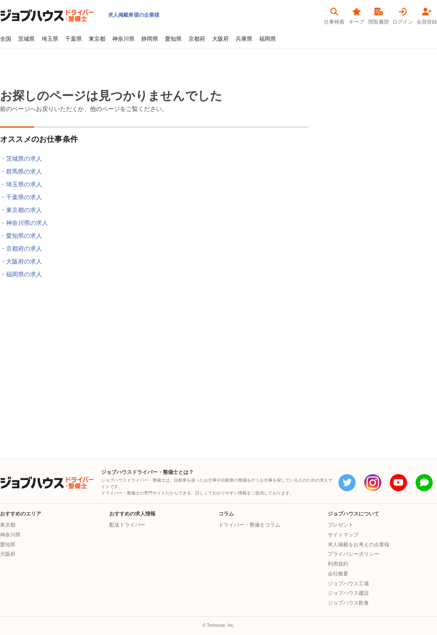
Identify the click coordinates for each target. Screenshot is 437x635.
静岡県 (149, 39)
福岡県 (267, 39)
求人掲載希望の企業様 (133, 15)
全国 (5, 39)
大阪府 (220, 39)
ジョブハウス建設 (348, 593)
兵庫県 (244, 39)
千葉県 (73, 39)
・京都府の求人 (21, 248)
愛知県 (173, 39)
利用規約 (338, 564)
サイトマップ (343, 535)
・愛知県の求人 (21, 235)
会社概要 (338, 574)
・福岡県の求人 (21, 274)
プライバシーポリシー (353, 554)
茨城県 (26, 39)
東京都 (97, 39)
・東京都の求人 (21, 210)
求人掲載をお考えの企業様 (358, 545)
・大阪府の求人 (21, 261)
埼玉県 (50, 39)
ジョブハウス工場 (348, 584)
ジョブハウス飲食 (348, 603)
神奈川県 (123, 39)
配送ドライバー (127, 525)
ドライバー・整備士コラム (249, 525)
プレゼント (340, 525)
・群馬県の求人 (21, 171)
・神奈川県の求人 (24, 222)
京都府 (197, 39)
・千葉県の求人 (21, 197)
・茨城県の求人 (21, 158)
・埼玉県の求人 (21, 184)
